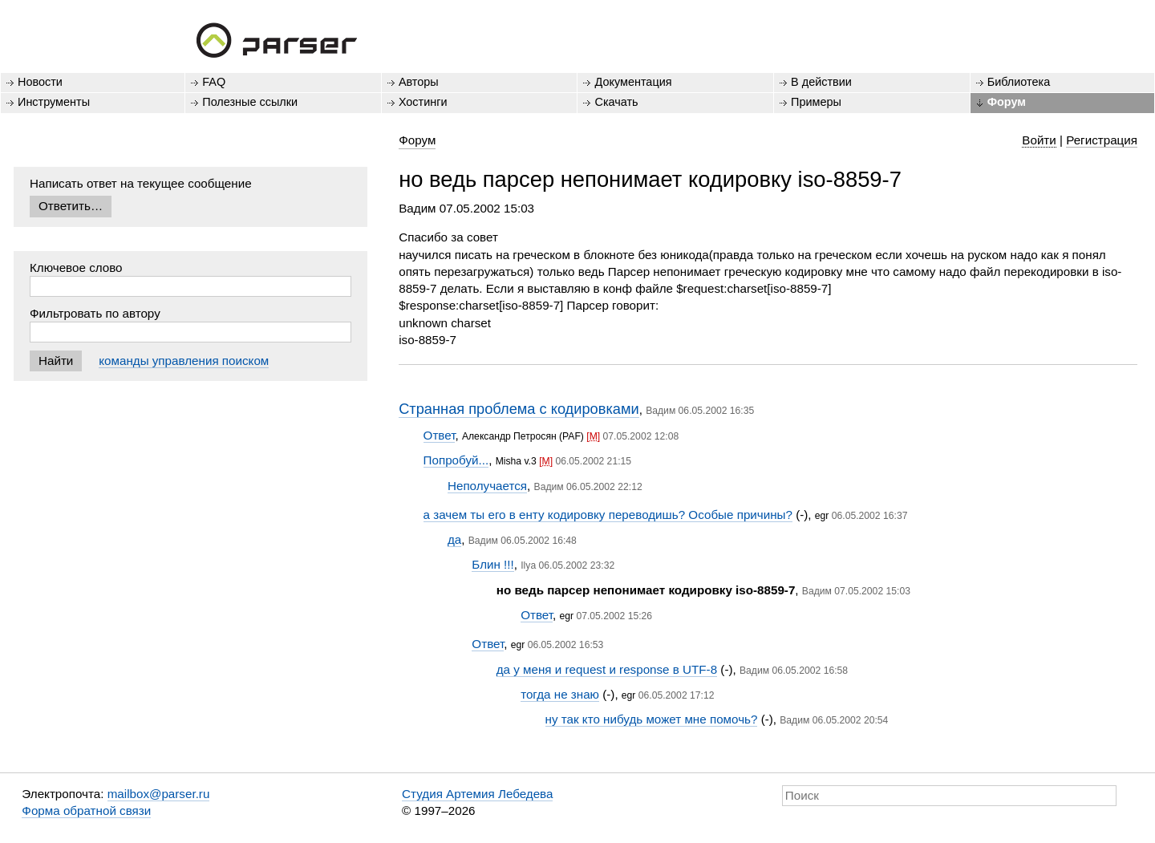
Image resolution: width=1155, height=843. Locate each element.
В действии (821, 81)
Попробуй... (456, 460)
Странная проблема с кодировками (518, 408)
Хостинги (423, 101)
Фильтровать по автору (95, 313)
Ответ (440, 435)
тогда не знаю (560, 694)
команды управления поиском (184, 360)
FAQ (213, 81)
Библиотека (1019, 81)
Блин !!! (492, 564)
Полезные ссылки (250, 101)
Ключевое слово (76, 267)
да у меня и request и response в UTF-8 (606, 669)
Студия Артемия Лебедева (477, 793)
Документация (632, 81)
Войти (1039, 140)
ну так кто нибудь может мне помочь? (651, 719)
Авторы (419, 81)
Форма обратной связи (86, 810)
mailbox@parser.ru (158, 793)
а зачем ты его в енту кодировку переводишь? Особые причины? (608, 514)
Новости (40, 81)
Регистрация (1101, 140)
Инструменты (54, 101)
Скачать (616, 101)
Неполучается (487, 485)
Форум (1006, 101)
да (454, 539)
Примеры (816, 101)
